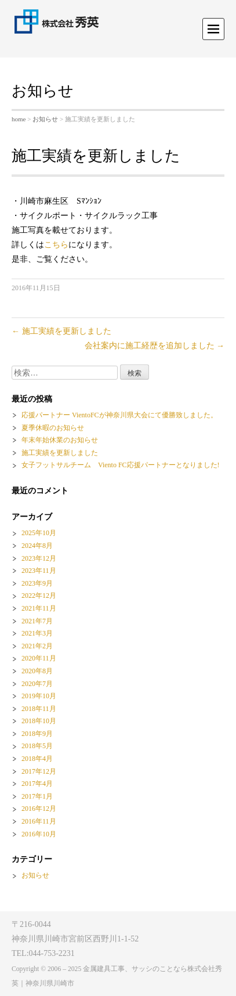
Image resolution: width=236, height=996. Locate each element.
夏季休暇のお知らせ (52, 428)
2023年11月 (38, 570)
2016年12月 (38, 808)
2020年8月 (37, 671)
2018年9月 (37, 734)
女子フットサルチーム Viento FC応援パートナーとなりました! (120, 465)
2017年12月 (38, 771)
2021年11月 (38, 608)
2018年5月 (37, 746)
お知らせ (45, 119)
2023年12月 (38, 558)
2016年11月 (38, 821)
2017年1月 (37, 796)
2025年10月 (38, 533)
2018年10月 (38, 721)
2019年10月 (38, 696)
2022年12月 (38, 595)
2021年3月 (37, 633)
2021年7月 (37, 621)
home (19, 119)
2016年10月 (38, 834)
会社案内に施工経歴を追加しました (155, 345)
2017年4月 (37, 784)
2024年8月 (37, 546)
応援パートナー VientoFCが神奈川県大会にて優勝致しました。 (119, 415)
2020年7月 (37, 684)
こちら (56, 244)
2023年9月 (37, 583)
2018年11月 (38, 709)
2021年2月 (37, 646)
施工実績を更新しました (61, 331)
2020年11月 (38, 658)
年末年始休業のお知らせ (59, 440)
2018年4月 (37, 759)
